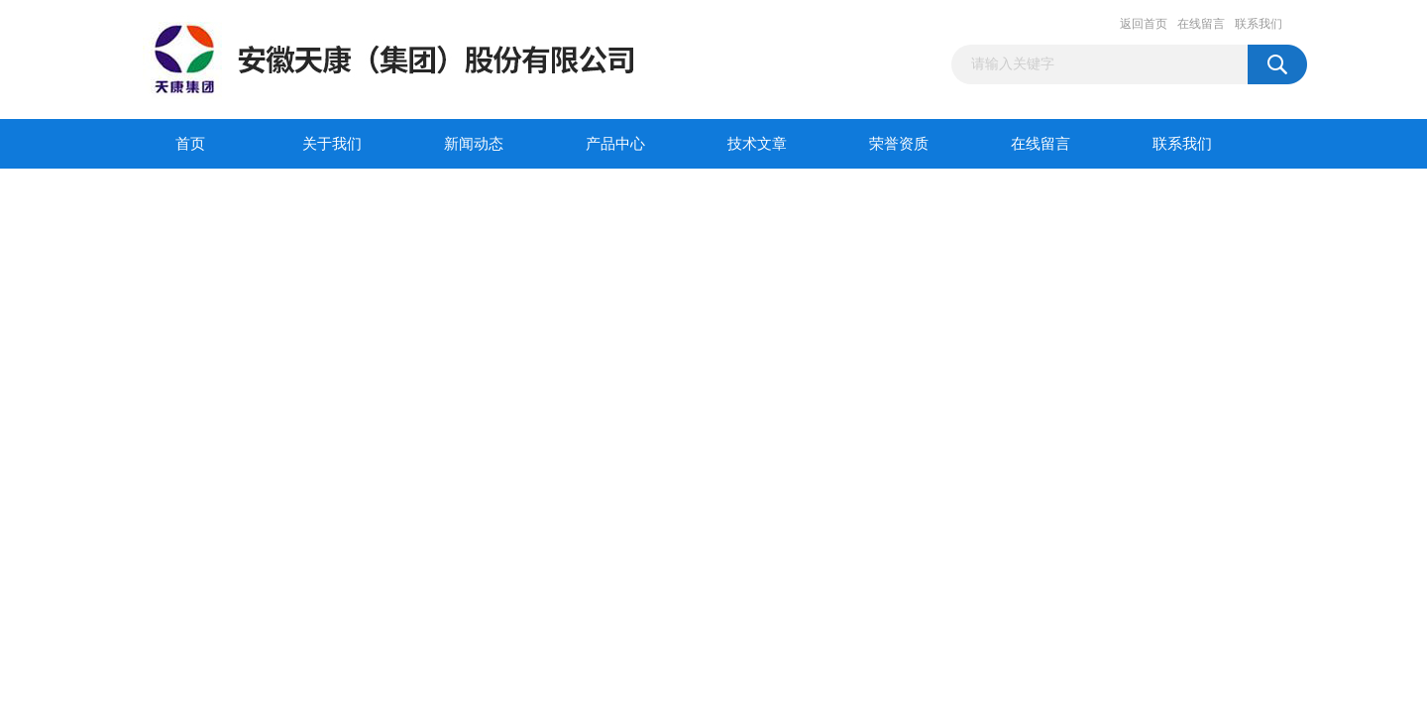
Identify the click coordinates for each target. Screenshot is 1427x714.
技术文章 (757, 144)
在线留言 (1201, 24)
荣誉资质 (899, 144)
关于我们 (332, 144)
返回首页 (1143, 24)
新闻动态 (473, 144)
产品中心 (615, 144)
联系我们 (1258, 24)
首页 (190, 144)
